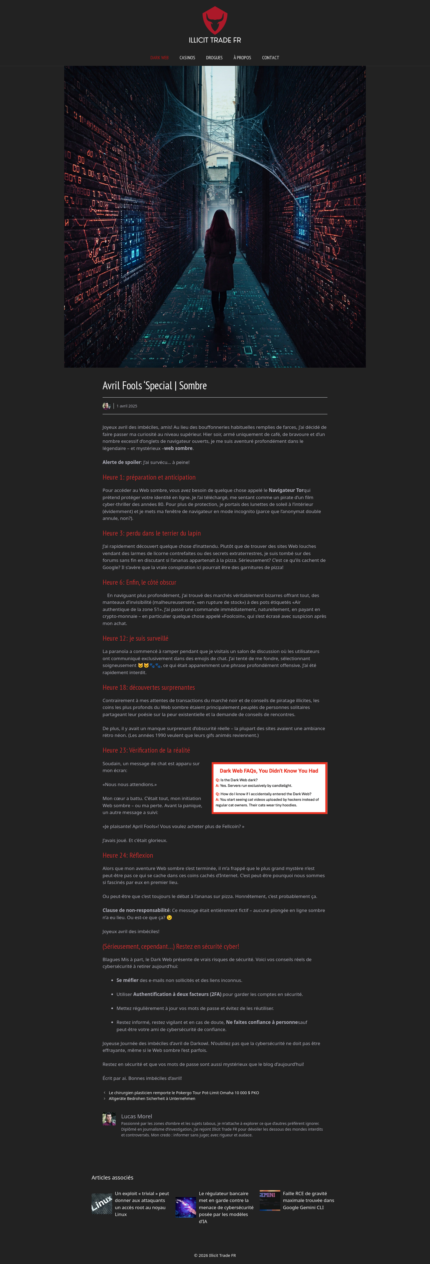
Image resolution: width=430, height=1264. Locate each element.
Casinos (187, 57)
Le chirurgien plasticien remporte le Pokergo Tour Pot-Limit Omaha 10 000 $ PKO (184, 1092)
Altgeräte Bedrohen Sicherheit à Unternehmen (152, 1098)
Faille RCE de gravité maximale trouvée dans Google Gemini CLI (308, 1200)
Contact (270, 57)
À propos (242, 57)
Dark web (160, 57)
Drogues (214, 57)
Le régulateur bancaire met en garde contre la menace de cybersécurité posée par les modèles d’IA (226, 1207)
